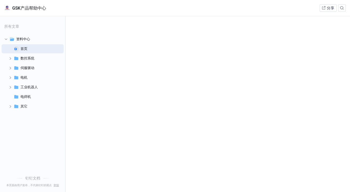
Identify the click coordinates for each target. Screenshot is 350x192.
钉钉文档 (32, 178)
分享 (327, 8)
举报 (56, 185)
